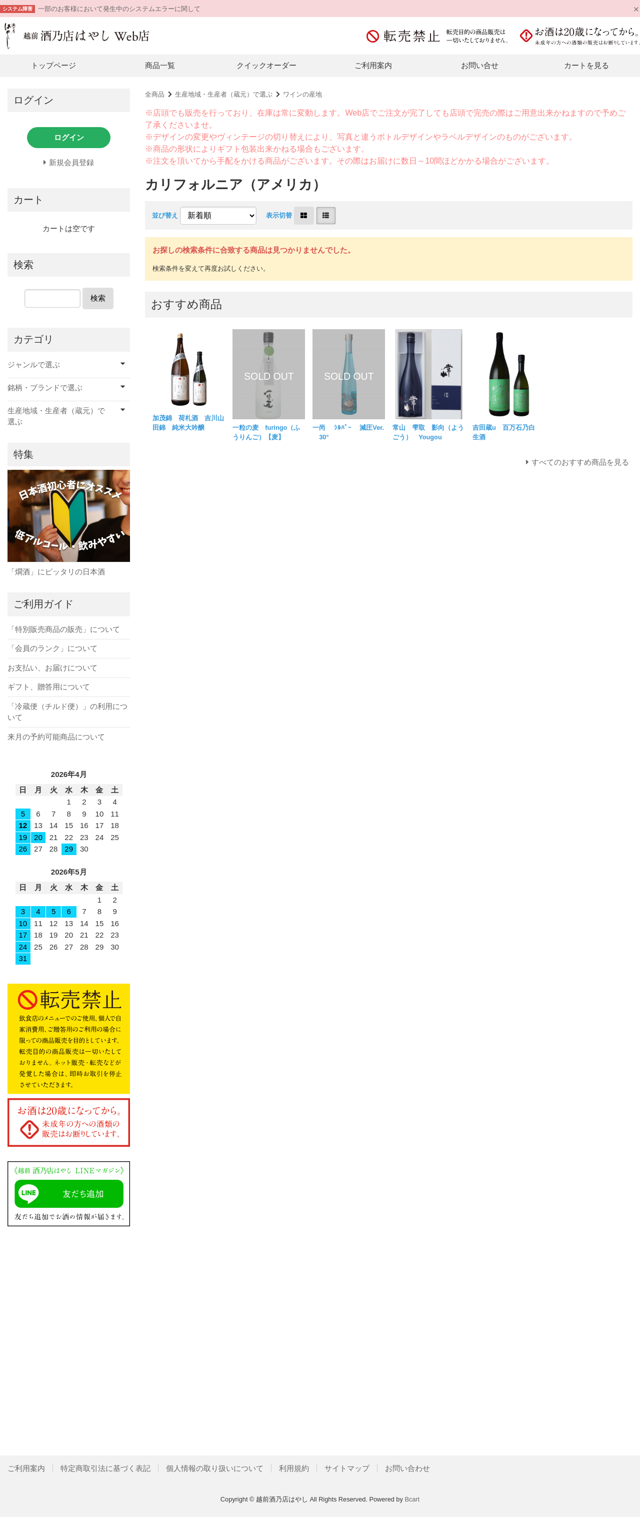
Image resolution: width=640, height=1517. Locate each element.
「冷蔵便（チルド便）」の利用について (68, 712)
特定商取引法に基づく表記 (105, 1468)
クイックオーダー (266, 65)
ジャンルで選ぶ (34, 364)
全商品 (154, 94)
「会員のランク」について (53, 648)
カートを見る (586, 65)
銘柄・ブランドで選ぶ (45, 387)
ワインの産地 (302, 94)
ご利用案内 (373, 65)
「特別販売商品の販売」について (64, 629)
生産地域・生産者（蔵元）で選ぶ (223, 94)
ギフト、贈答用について (49, 686)
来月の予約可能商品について (56, 736)
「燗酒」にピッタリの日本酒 (56, 571)
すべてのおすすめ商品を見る (580, 462)
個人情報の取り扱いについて (215, 1468)
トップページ (53, 65)
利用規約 (294, 1468)
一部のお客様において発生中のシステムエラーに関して (119, 9)
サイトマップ (347, 1468)
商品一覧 (160, 65)
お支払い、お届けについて (53, 667)
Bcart (412, 1499)
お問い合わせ (407, 1468)
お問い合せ (479, 65)
